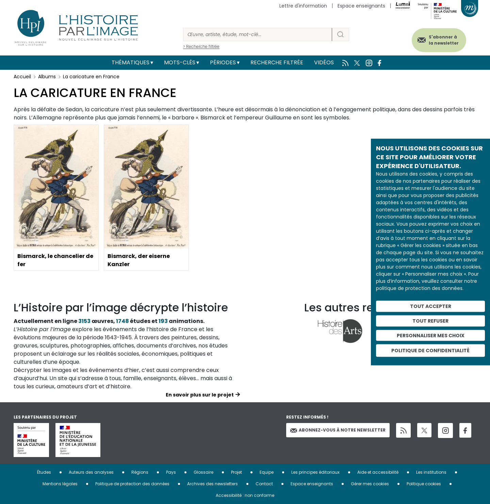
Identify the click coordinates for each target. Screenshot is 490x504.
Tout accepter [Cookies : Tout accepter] (430, 306)
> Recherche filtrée (201, 46)
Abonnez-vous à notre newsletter (338, 430)
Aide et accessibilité (377, 472)
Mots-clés (179, 62)
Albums (47, 76)
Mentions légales (60, 484)
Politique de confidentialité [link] (430, 350)
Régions (139, 472)
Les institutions (431, 472)
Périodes (223, 62)
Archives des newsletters (212, 484)
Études (44, 472)
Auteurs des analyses (91, 472)
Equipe (267, 472)
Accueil (22, 76)
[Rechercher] (257, 34)
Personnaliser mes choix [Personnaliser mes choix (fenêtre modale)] (430, 335)
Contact (264, 484)
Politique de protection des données (132, 484)
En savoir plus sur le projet (200, 394)
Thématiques (130, 62)
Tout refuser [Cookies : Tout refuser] (430, 320)
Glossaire (203, 472)
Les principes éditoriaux (315, 472)
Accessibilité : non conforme (245, 495)
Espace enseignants (361, 5)
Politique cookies (424, 484)
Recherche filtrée (276, 62)
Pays (171, 472)
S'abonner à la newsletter (444, 40)
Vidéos (324, 62)
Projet (236, 472)
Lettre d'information (303, 5)
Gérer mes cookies (370, 484)
